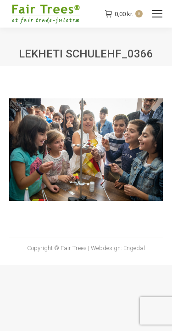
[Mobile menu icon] (157, 13)
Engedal (134, 248)
